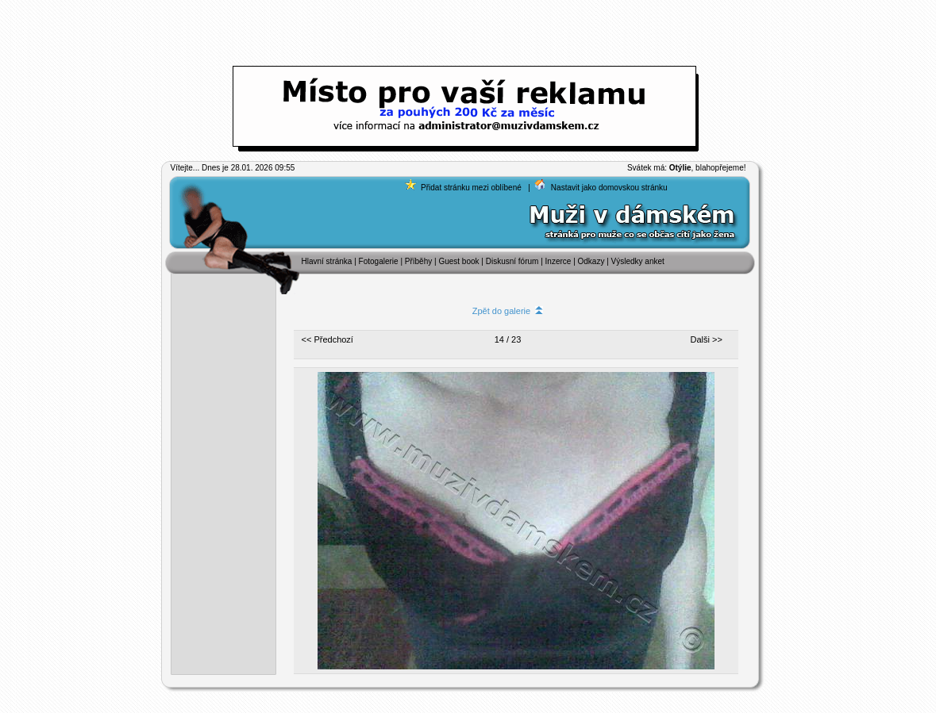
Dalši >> (706, 339)
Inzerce (558, 261)
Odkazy (591, 261)
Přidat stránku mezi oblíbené (471, 187)
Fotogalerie (380, 261)
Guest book (458, 261)
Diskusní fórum (512, 261)
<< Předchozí (327, 339)
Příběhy (418, 261)
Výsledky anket (637, 261)
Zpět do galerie (508, 311)
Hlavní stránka (327, 261)
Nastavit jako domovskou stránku (609, 187)
